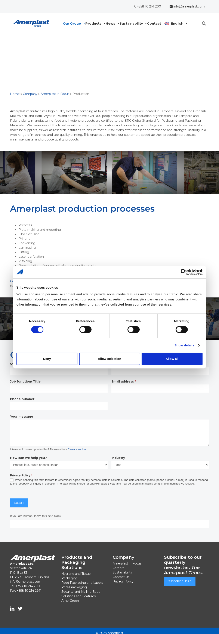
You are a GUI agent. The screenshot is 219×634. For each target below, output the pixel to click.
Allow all (172, 359)
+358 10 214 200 (147, 6)
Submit (19, 502)
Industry (118, 458)
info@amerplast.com (187, 6)
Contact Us (121, 577)
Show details (184, 345)
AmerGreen (70, 601)
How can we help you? (28, 458)
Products (94, 23)
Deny (47, 359)
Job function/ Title (25, 381)
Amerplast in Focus (55, 94)
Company (30, 94)
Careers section (77, 449)
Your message (21, 416)
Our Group (73, 23)
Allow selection (109, 359)
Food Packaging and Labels (82, 583)
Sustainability (132, 23)
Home (15, 94)
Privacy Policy (123, 581)
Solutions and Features (78, 596)
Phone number (22, 399)
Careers (118, 568)
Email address (123, 381)
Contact (155, 23)
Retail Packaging (74, 587)
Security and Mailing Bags (80, 592)
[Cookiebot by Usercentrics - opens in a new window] (184, 272)
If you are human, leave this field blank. (36, 516)
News (111, 23)
